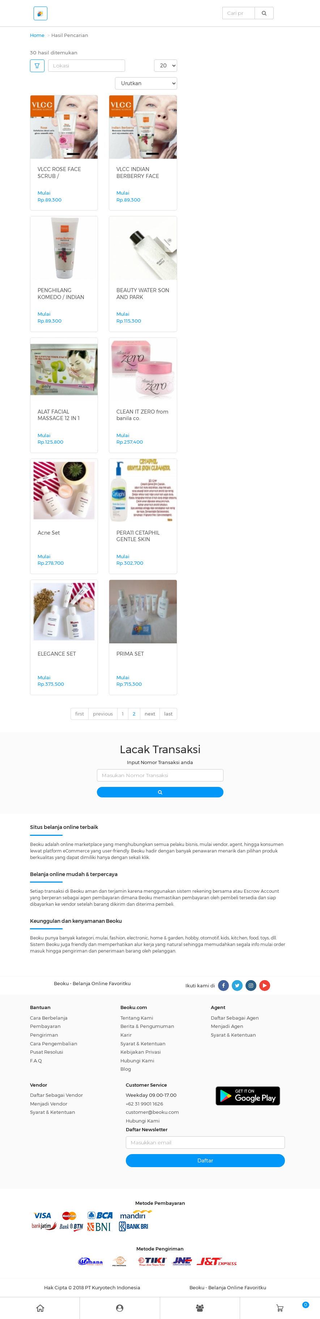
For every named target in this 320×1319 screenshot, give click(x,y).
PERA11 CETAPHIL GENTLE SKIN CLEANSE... (137, 539)
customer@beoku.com (152, 1112)
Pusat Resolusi (46, 1052)
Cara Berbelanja (49, 1018)
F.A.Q (36, 1060)
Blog (125, 1069)
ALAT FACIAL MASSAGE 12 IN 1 (59, 415)
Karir (126, 1035)
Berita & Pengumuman (147, 1026)
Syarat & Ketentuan (143, 1043)
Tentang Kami (136, 1018)
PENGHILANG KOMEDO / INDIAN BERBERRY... (61, 297)
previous (103, 714)
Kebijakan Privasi (140, 1052)
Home (37, 35)
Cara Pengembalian (53, 1043)
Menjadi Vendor (48, 1104)
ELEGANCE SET (57, 654)
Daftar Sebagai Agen (235, 1018)
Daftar (205, 1160)
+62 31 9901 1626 (144, 1104)
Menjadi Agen (227, 1026)
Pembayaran (45, 1026)
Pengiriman (44, 1035)
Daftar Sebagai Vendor (56, 1095)
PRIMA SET (130, 654)
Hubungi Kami (137, 1060)
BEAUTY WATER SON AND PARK (142, 293)
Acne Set (49, 533)
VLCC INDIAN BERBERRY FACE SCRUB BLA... (137, 176)
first (79, 714)
